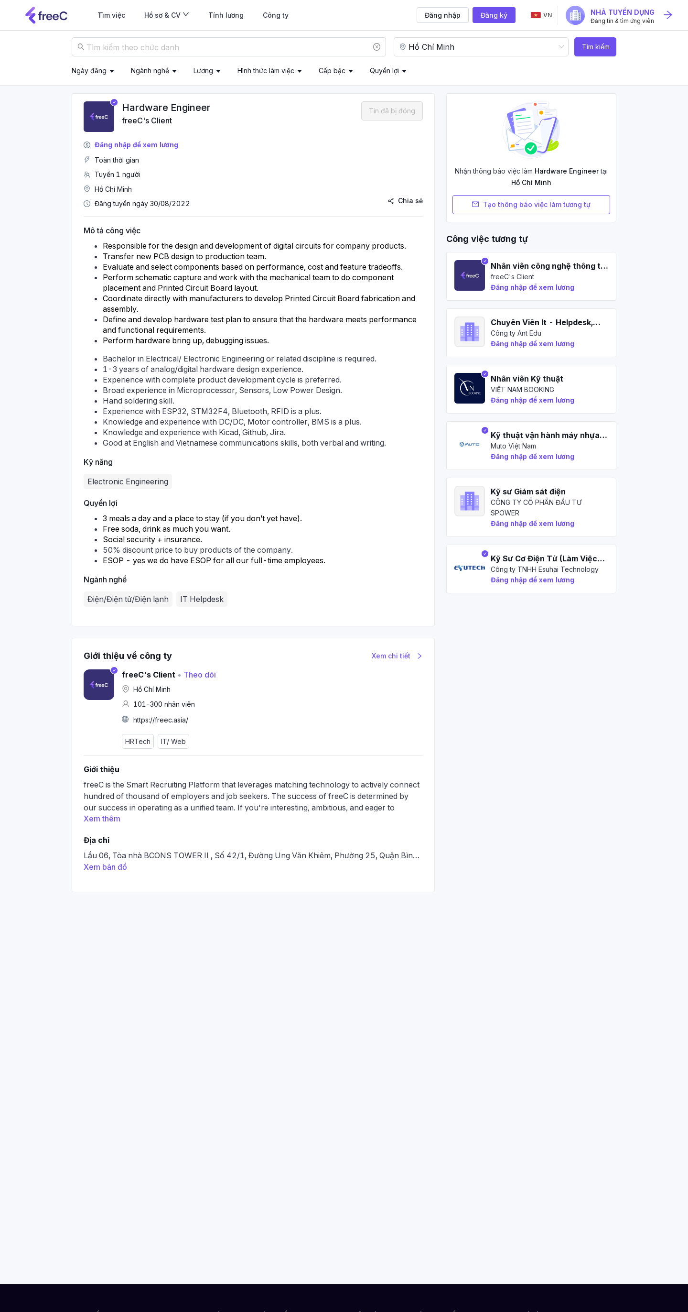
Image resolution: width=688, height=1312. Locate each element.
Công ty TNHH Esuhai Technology (545, 569)
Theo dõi (196, 674)
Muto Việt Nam (513, 446)
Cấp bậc (332, 70)
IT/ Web (173, 741)
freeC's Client (147, 120)
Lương (203, 70)
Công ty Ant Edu (516, 333)
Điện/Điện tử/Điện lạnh (128, 599)
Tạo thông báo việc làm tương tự (531, 204)
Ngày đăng (89, 70)
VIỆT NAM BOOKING (522, 389)
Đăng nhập (443, 15)
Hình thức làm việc (265, 70)
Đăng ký (494, 15)
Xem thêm (102, 818)
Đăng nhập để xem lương (136, 145)
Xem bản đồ (105, 867)
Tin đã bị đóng (392, 111)
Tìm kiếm (596, 47)
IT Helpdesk (202, 599)
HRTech (137, 741)
